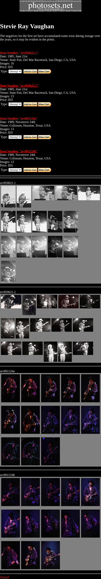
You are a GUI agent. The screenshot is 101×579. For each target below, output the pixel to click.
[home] (4, 577)
